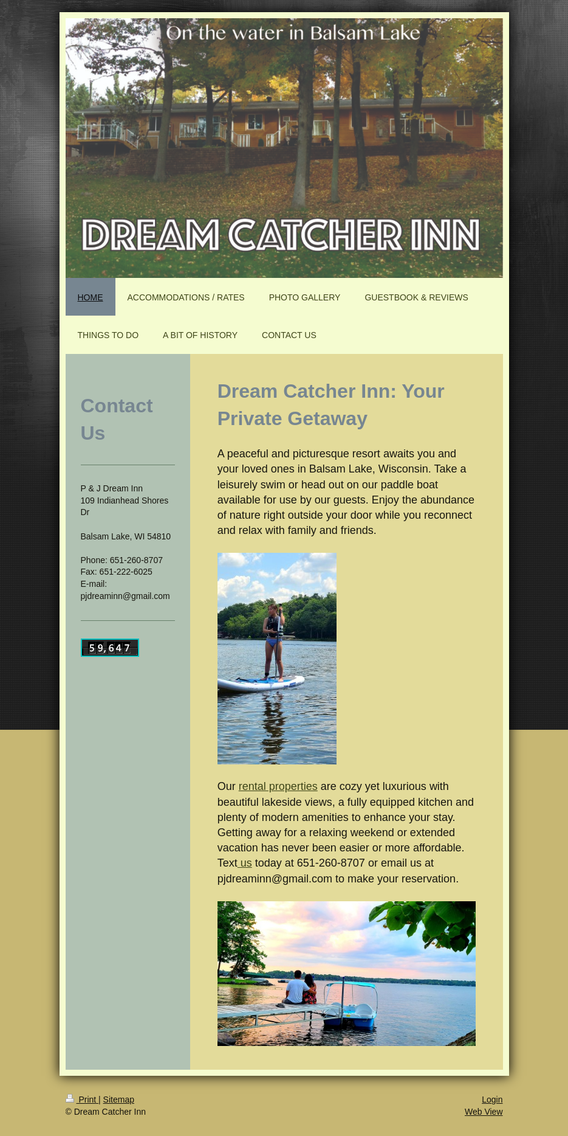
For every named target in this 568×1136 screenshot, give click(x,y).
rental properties (278, 786)
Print (82, 1099)
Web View (484, 1112)
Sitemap (118, 1099)
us (245, 863)
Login (492, 1099)
